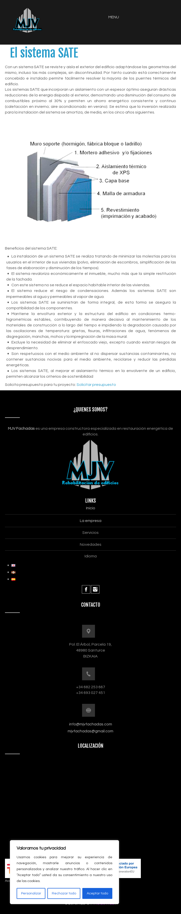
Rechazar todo (64, 893)
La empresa (90, 521)
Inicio (90, 508)
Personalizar (31, 893)
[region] (64, 872)
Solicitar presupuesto (96, 385)
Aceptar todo (97, 893)
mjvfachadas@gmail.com (90, 731)
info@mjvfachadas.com (90, 724)
